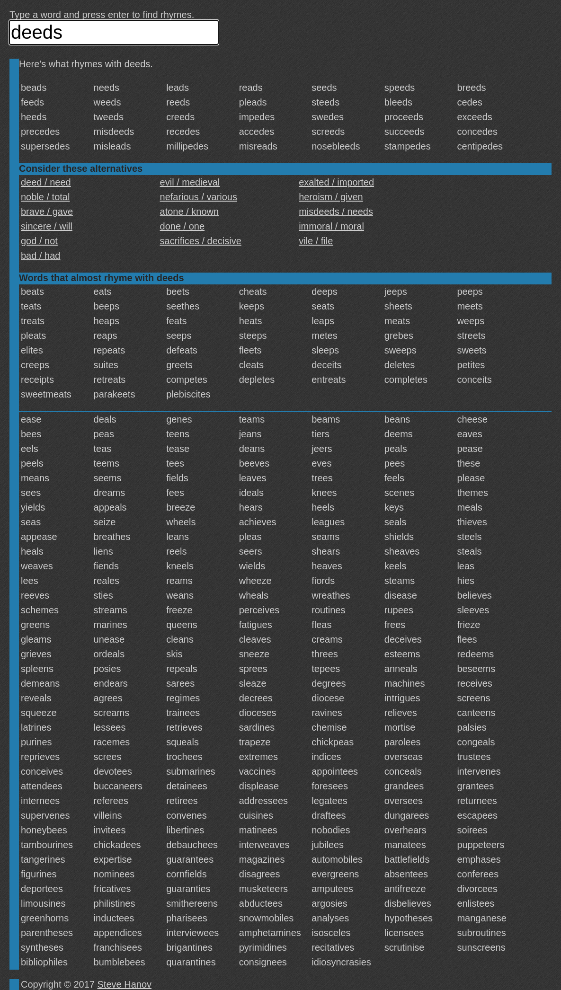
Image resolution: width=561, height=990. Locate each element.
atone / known (189, 211)
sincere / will (46, 226)
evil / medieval (190, 182)
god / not (39, 241)
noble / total (45, 197)
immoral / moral (331, 226)
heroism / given (331, 197)
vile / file (316, 241)
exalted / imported (336, 182)
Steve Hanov (125, 984)
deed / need (46, 182)
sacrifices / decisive (200, 241)
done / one (182, 226)
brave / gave (47, 211)
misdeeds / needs (336, 211)
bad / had (40, 255)
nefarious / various (198, 197)
